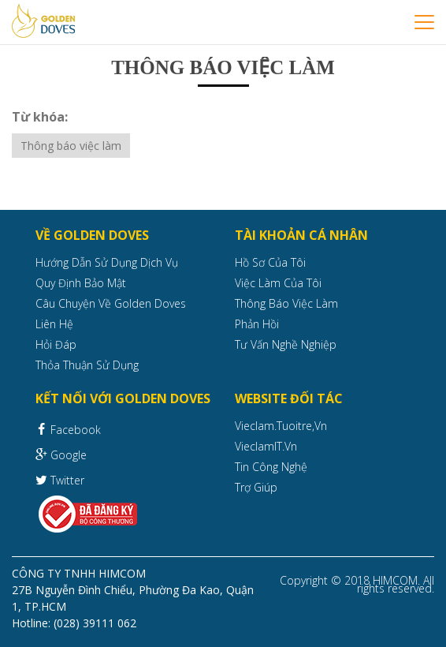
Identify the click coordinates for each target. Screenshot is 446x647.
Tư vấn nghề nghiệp (285, 344)
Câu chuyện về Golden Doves (110, 303)
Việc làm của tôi (278, 282)
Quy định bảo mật (80, 282)
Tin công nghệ (271, 466)
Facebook (68, 428)
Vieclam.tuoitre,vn (281, 425)
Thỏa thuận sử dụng (87, 364)
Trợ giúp (256, 487)
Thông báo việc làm (70, 145)
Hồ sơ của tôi (270, 262)
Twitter (59, 479)
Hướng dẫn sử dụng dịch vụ (106, 262)
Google (61, 454)
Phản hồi (257, 323)
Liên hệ (54, 323)
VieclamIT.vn (266, 446)
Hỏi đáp (55, 344)
